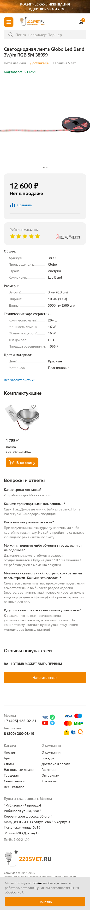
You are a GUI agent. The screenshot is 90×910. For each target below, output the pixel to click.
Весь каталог (14, 786)
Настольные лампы (19, 769)
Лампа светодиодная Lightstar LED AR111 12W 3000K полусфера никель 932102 (21, 449)
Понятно (45, 901)
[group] (45, 125)
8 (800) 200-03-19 (19, 733)
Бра (7, 758)
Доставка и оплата (56, 763)
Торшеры (11, 775)
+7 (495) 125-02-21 (20, 720)
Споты (9, 763)
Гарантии (48, 769)
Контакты (49, 781)
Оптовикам (50, 775)
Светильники (14, 781)
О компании (51, 752)
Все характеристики (19, 380)
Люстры (10, 752)
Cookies (36, 883)
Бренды (48, 758)
